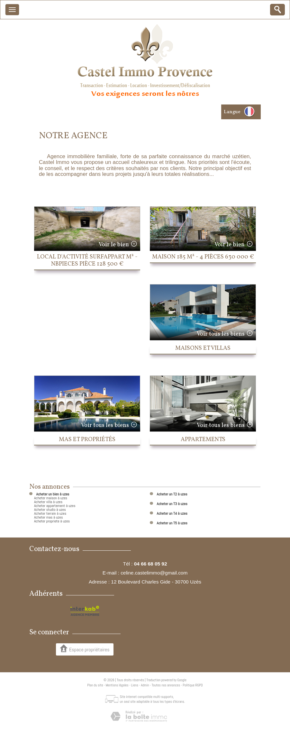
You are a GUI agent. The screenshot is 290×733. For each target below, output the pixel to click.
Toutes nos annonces (166, 685)
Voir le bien (114, 245)
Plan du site (95, 685)
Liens (134, 685)
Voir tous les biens (221, 334)
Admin (145, 685)
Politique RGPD (193, 685)
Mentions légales (117, 685)
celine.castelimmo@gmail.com (154, 572)
